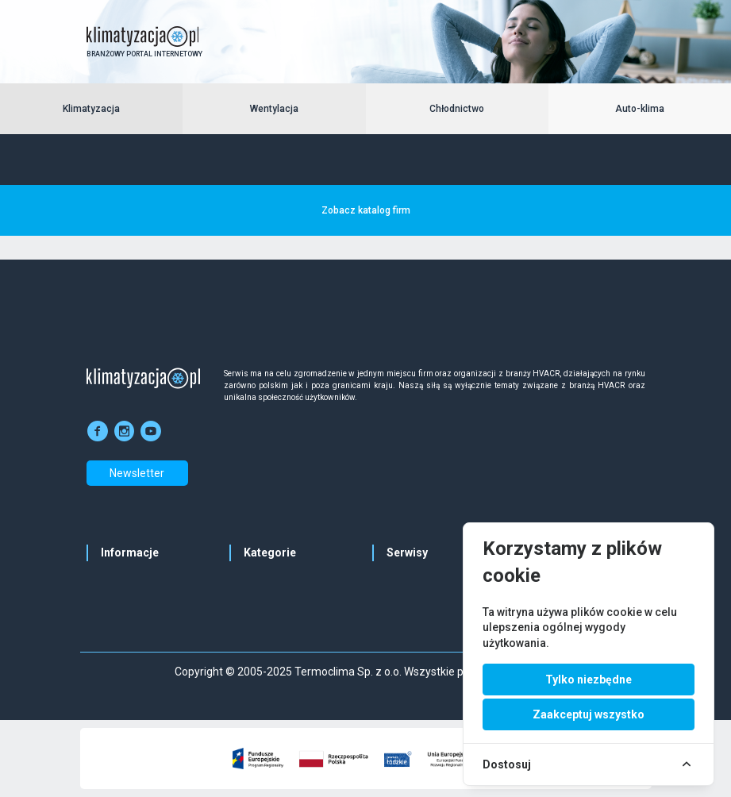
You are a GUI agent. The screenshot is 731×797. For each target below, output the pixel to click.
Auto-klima (639, 108)
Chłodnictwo (456, 108)
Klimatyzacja (91, 108)
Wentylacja (274, 108)
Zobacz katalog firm (365, 210)
